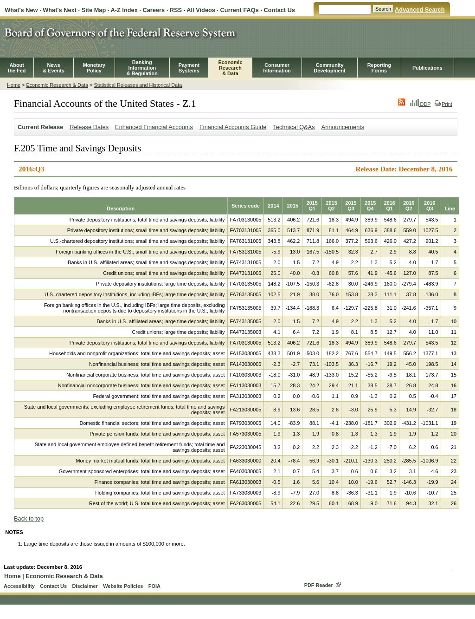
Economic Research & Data (57, 85)
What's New (21, 10)
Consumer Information (277, 67)
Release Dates (89, 127)
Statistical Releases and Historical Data (138, 85)
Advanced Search (419, 9)
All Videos (200, 10)
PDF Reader (318, 585)
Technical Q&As (294, 127)
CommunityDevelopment (329, 67)
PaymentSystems (189, 67)
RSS (176, 10)
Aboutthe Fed (17, 67)
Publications (427, 68)
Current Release (40, 127)
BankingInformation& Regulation (142, 67)
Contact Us (279, 10)
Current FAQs (239, 10)
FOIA (154, 586)
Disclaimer (84, 586)
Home (13, 85)
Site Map (94, 10)
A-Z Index (123, 10)
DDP (420, 104)
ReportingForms (379, 67)
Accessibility (19, 586)
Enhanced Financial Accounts (154, 127)
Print (443, 104)
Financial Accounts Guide (232, 127)
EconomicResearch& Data (230, 67)
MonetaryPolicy (94, 67)
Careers (153, 10)
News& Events (53, 67)
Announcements (342, 127)
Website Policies (123, 586)
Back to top (29, 518)
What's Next (60, 10)
